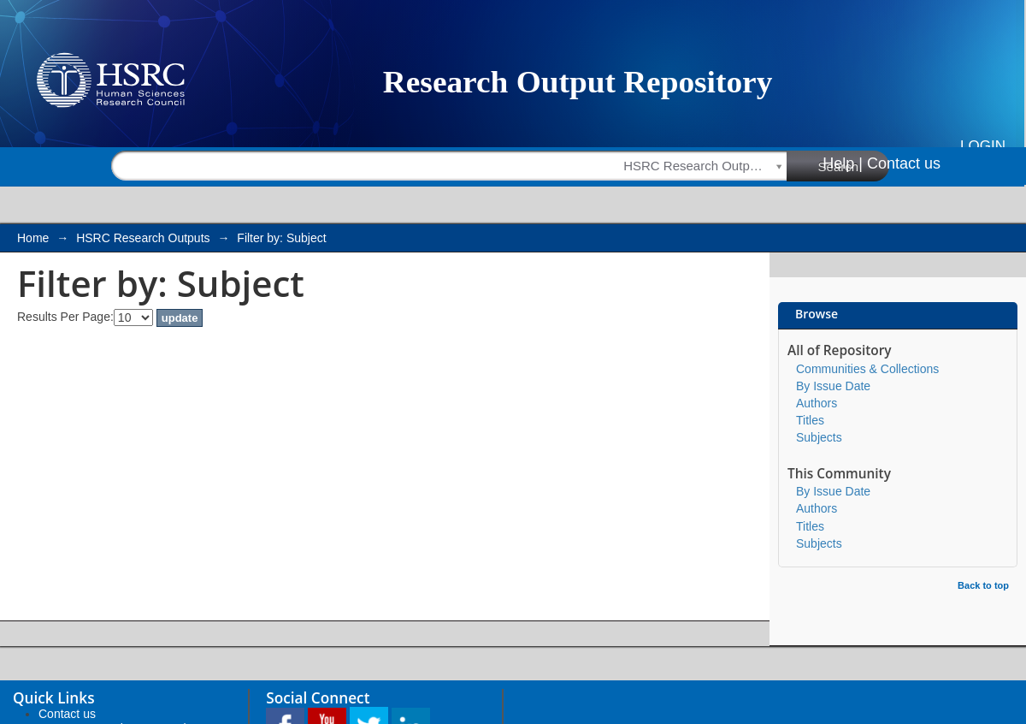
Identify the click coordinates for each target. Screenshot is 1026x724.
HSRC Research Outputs (142, 238)
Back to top (983, 585)
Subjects (819, 437)
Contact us (903, 163)
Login (982, 146)
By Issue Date (833, 386)
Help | (843, 163)
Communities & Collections (867, 369)
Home (33, 238)
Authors (816, 403)
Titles (810, 420)
